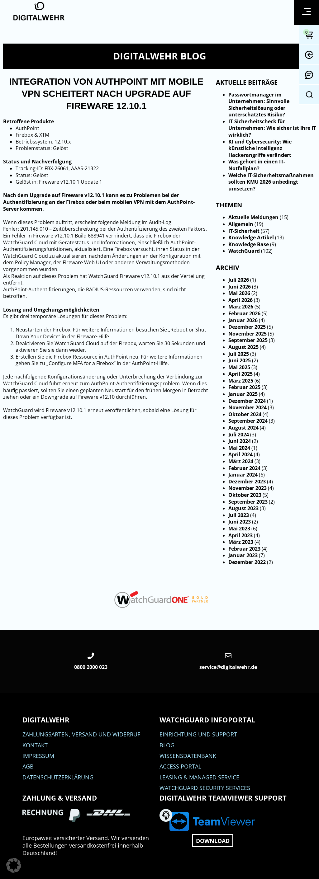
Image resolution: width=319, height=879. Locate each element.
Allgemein (240, 224)
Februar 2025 (244, 387)
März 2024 (240, 461)
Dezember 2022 (247, 562)
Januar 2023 (243, 555)
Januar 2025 (243, 394)
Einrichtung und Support (198, 734)
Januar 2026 (243, 320)
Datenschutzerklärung (57, 777)
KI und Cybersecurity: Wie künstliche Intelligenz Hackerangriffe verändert (260, 148)
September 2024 (248, 420)
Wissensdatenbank (188, 755)
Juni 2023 (239, 521)
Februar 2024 (244, 468)
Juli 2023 (238, 515)
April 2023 (240, 535)
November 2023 (247, 488)
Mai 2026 (239, 293)
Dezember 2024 (247, 400)
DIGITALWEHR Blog (159, 55)
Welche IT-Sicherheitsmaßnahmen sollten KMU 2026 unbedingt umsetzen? (271, 182)
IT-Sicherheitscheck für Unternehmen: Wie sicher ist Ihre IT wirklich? (272, 128)
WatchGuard (244, 250)
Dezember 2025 (247, 326)
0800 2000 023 (90, 667)
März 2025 (240, 380)
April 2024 (240, 454)
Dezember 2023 (247, 481)
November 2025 (247, 333)
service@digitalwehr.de (228, 667)
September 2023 (248, 501)
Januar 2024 (243, 474)
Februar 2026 (244, 313)
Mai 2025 (239, 367)
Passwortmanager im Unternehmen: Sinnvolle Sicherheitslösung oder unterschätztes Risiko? (258, 104)
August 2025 (243, 347)
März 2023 (240, 541)
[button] (13, 865)
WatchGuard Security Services (205, 788)
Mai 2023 (239, 528)
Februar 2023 (244, 548)
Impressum (38, 755)
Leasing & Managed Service (199, 777)
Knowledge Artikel (251, 237)
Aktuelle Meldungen (253, 217)
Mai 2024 (239, 447)
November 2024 (247, 407)
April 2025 (240, 373)
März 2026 (240, 306)
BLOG (167, 745)
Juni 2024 (239, 441)
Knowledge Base (248, 244)
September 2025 (248, 340)
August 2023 (243, 508)
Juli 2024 (238, 434)
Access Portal (180, 766)
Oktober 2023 (244, 494)
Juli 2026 (238, 279)
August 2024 (243, 427)
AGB (28, 766)
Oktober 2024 (244, 414)
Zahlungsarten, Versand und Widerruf (81, 734)
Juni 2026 (239, 286)
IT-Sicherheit (243, 231)
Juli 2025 (238, 353)
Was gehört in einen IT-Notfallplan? (256, 165)
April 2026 (240, 300)
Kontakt (35, 745)
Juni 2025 (239, 360)
